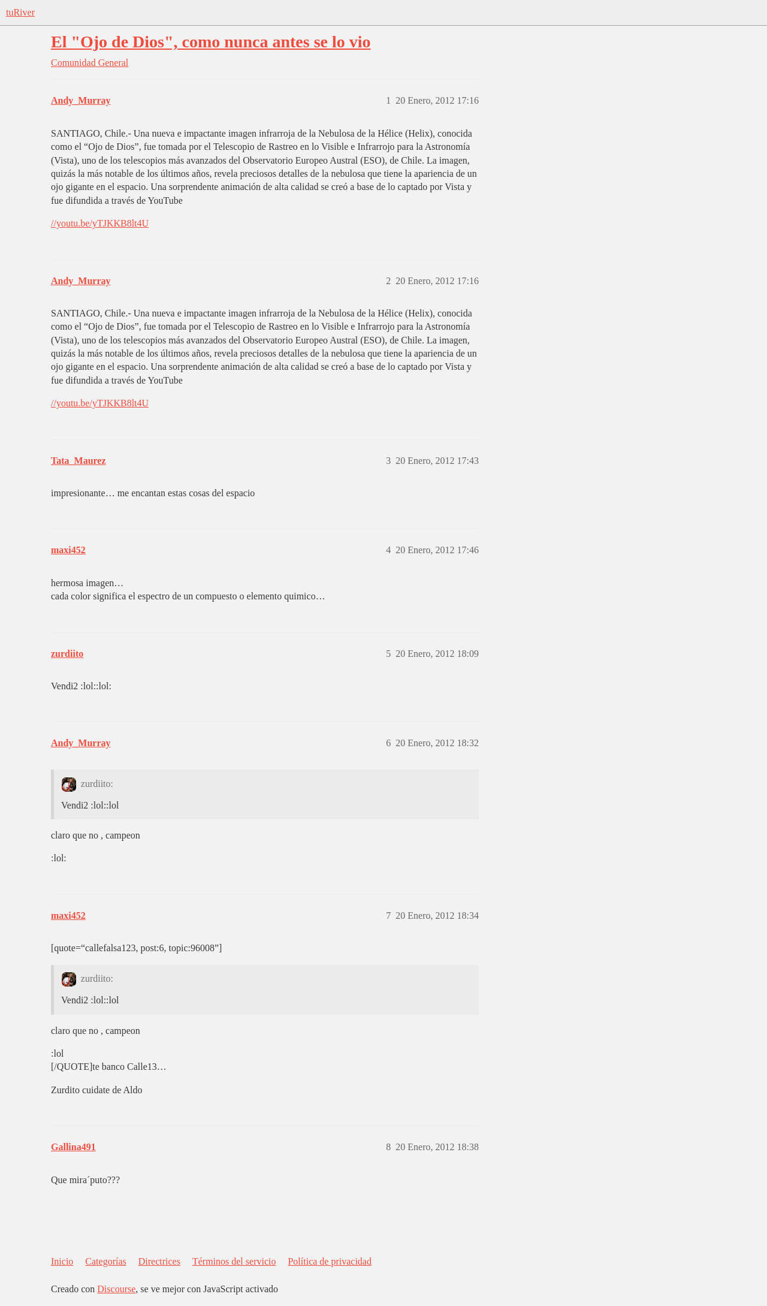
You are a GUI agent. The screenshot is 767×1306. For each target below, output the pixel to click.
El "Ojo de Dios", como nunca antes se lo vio (211, 41)
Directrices (159, 1261)
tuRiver (20, 12)
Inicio (62, 1261)
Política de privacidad (330, 1261)
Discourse (116, 1289)
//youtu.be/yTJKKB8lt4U (100, 223)
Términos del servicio (234, 1261)
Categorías (105, 1261)
